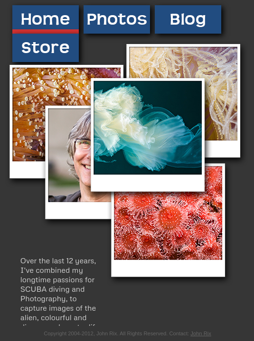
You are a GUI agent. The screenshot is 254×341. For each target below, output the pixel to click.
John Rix (200, 333)
